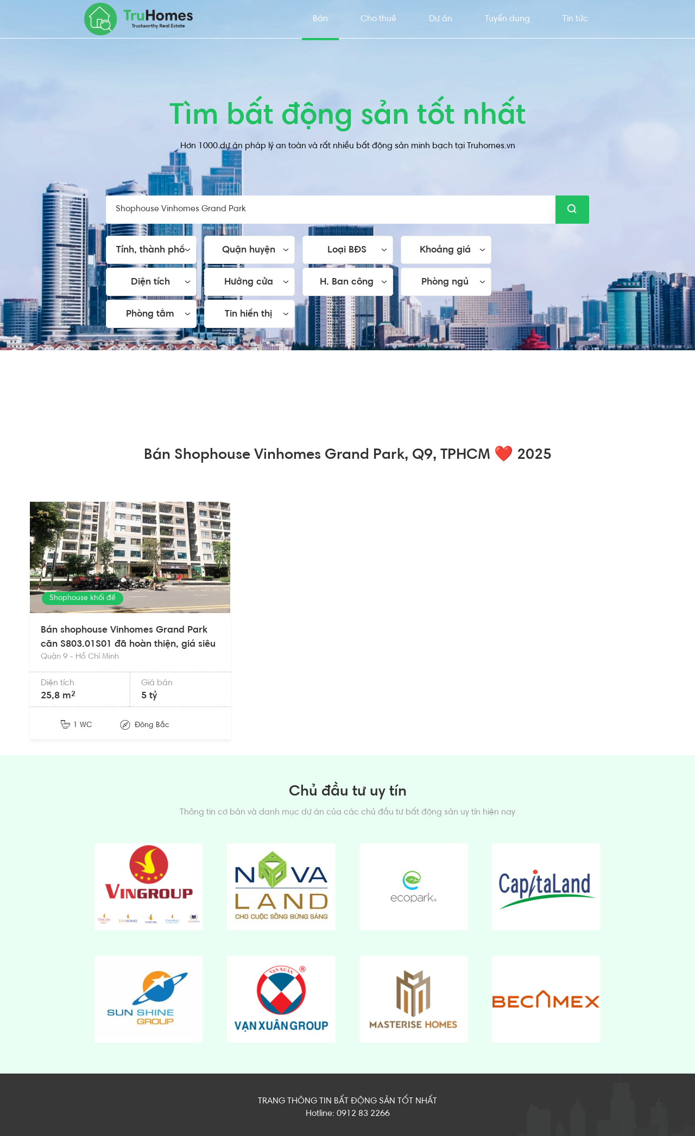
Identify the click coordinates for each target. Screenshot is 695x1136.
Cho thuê (378, 19)
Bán (320, 19)
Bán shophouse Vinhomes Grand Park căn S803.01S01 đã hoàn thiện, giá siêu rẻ (128, 644)
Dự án (440, 19)
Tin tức (575, 19)
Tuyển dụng (507, 19)
